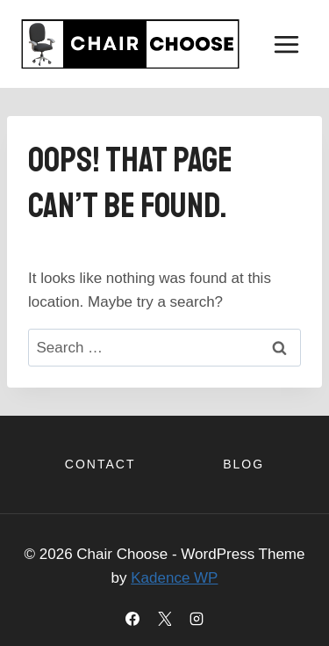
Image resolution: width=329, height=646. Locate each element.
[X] (165, 619)
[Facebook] (132, 619)
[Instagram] (196, 619)
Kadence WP (174, 578)
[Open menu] (286, 44)
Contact (100, 464)
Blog (243, 464)
